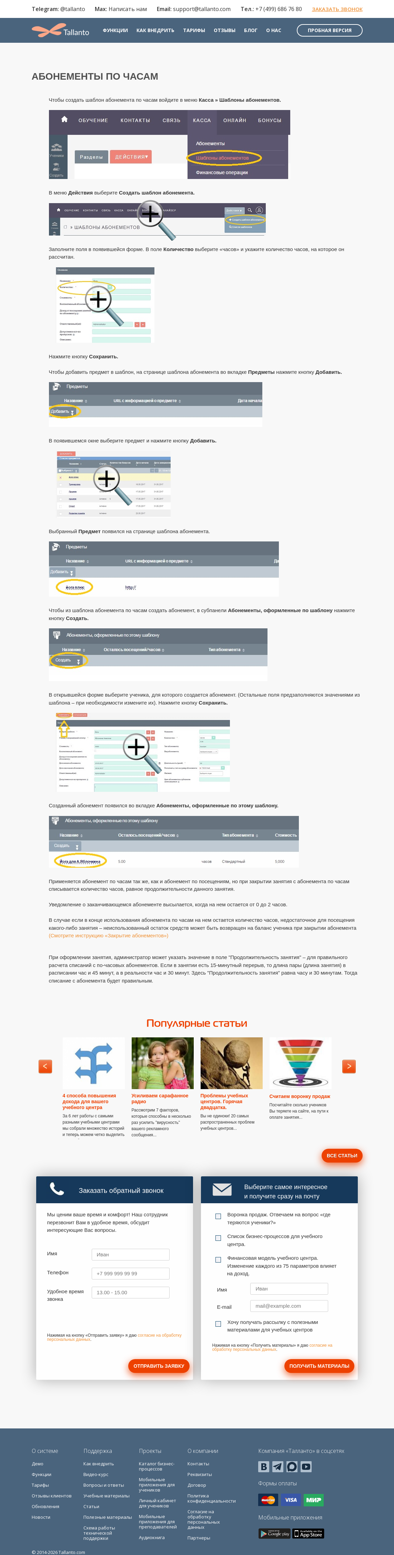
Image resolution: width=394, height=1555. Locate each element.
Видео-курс (95, 1474)
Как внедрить (155, 30)
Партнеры (199, 1538)
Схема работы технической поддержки (99, 1533)
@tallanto (72, 9)
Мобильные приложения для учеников (157, 1484)
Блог (250, 30)
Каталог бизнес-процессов (156, 1466)
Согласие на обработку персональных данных (204, 1519)
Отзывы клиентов (52, 1496)
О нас (273, 30)
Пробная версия (330, 30)
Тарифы (194, 30)
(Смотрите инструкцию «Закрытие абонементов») (109, 935)
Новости (41, 1517)
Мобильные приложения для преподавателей (158, 1521)
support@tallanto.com (202, 9)
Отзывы (224, 30)
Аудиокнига (152, 1537)
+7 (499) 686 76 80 (278, 9)
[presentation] (99, 1320)
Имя (52, 1253)
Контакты (198, 1464)
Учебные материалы (106, 1496)
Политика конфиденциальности (212, 1498)
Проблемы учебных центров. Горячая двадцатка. (224, 1101)
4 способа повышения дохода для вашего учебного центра (89, 1101)
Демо (37, 1464)
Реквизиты (200, 1474)
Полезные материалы (107, 1517)
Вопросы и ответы (103, 1485)
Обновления (45, 1506)
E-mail (224, 1307)
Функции (115, 30)
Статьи (91, 1506)
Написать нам (128, 9)
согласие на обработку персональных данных (272, 1347)
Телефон (58, 1272)
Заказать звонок (337, 9)
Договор (197, 1485)
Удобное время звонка (65, 1295)
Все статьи (342, 1155)
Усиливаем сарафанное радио (160, 1098)
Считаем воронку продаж (300, 1096)
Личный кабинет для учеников (157, 1503)
